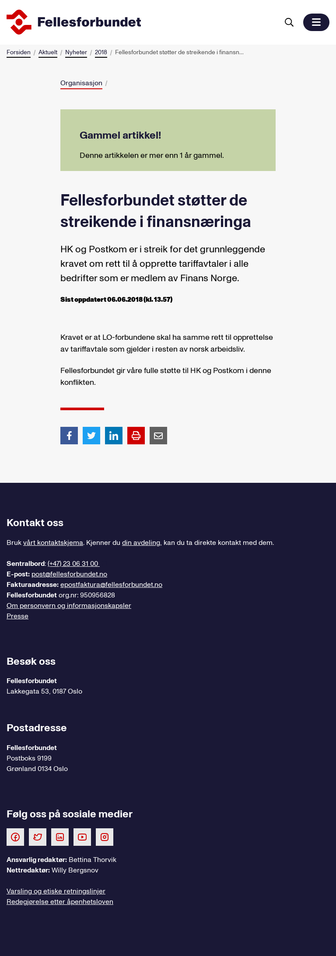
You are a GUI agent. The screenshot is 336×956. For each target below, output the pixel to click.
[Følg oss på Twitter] (37, 836)
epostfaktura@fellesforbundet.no (111, 585)
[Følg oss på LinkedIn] (60, 836)
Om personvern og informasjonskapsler (69, 606)
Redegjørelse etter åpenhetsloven (60, 902)
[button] (316, 22)
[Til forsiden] (141, 22)
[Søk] (289, 22)
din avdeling (141, 543)
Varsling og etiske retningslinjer (56, 891)
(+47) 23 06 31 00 (74, 564)
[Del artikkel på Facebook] (69, 435)
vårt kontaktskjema (53, 543)
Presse (17, 616)
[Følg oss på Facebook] (15, 836)
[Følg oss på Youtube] (82, 836)
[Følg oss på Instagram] (104, 836)
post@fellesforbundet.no (69, 574)
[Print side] (136, 435)
